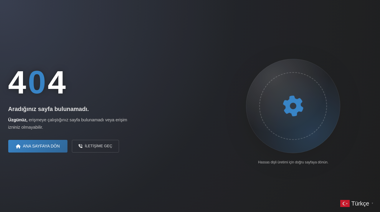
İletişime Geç (95, 146)
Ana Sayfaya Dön (38, 146)
